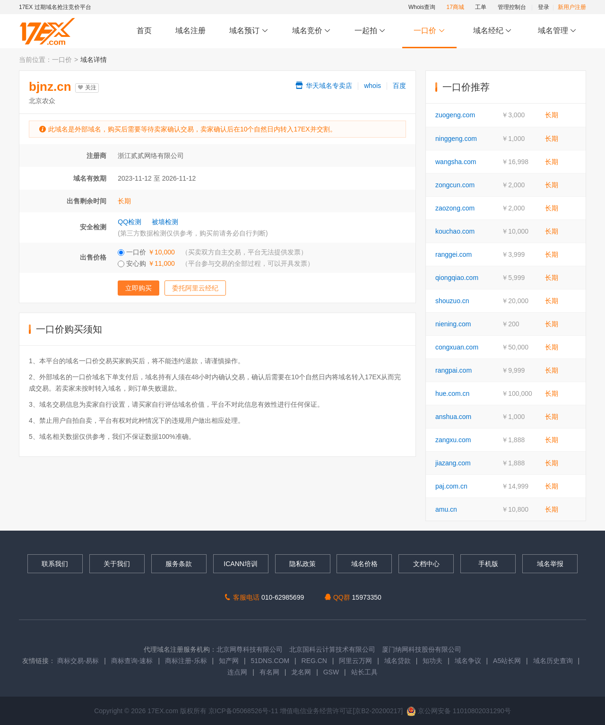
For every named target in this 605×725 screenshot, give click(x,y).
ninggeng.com (456, 138)
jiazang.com (453, 463)
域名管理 (557, 31)
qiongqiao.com (456, 277)
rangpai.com (453, 370)
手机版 (488, 564)
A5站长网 (507, 660)
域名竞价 (311, 31)
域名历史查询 (553, 660)
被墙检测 (165, 222)
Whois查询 (421, 7)
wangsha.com (455, 162)
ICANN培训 (241, 564)
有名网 (269, 672)
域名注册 (190, 30)
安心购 (216, 263)
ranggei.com (453, 254)
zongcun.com (455, 185)
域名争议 (469, 660)
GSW (331, 672)
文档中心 (426, 564)
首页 (144, 30)
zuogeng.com (455, 115)
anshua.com (453, 416)
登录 (543, 7)
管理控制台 (512, 7)
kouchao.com (455, 231)
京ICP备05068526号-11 (244, 711)
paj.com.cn (451, 486)
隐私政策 (302, 564)
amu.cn (446, 509)
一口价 (429, 31)
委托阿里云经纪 (195, 288)
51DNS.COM (270, 660)
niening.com (453, 324)
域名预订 (248, 31)
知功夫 (432, 660)
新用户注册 (572, 7)
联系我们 (55, 564)
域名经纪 (492, 31)
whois (372, 85)
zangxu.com (453, 440)
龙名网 (301, 672)
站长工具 (364, 672)
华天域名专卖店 (323, 85)
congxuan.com (456, 347)
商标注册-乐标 (186, 660)
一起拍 (371, 31)
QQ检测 (129, 222)
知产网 (229, 660)
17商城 (455, 7)
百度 (399, 85)
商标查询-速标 (133, 660)
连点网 (237, 672)
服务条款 (178, 564)
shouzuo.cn (452, 301)
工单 (480, 7)
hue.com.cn (452, 393)
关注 (87, 87)
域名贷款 (397, 660)
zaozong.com (455, 208)
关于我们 (117, 564)
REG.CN (314, 660)
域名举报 (550, 564)
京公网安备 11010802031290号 (458, 711)
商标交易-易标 (78, 660)
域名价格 (364, 564)
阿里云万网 (355, 660)
